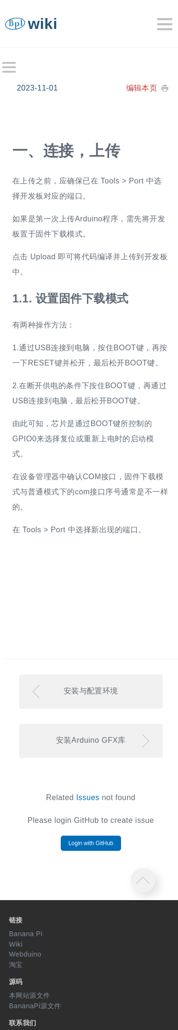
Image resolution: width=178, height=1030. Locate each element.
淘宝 (16, 964)
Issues (87, 797)
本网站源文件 (29, 995)
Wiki (16, 944)
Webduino (25, 954)
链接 (16, 920)
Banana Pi (26, 934)
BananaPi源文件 (35, 1006)
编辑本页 (142, 88)
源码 (16, 981)
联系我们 (23, 1023)
